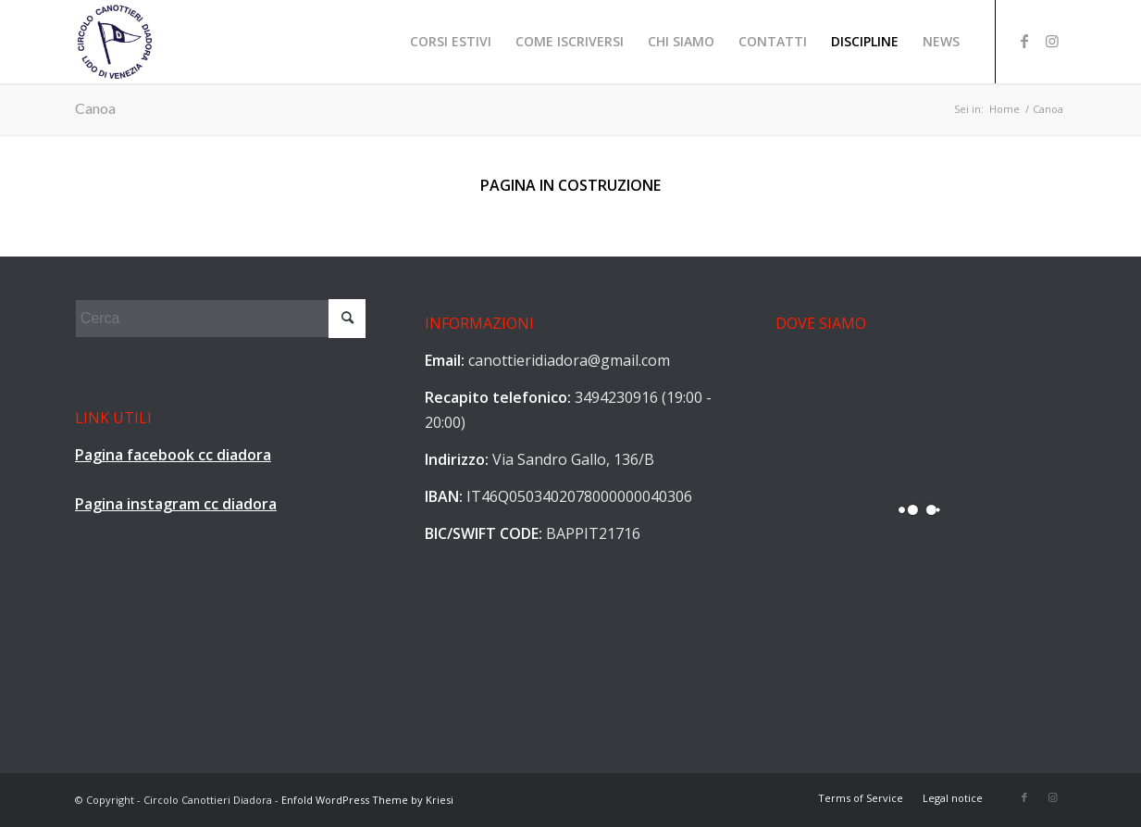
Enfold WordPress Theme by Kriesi (367, 800)
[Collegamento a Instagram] (1052, 41)
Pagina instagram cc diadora (176, 504)
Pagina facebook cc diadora (173, 455)
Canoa (95, 108)
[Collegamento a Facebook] (1024, 41)
